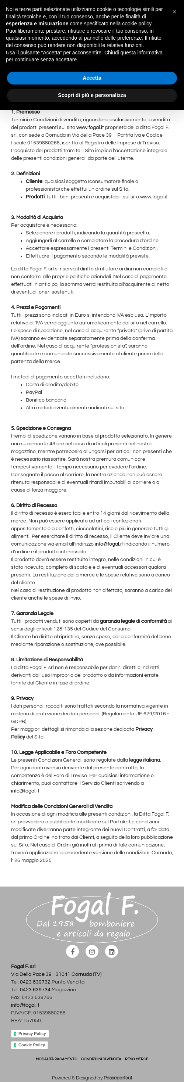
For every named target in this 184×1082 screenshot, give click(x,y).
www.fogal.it (90, 127)
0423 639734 (35, 989)
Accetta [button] (92, 78)
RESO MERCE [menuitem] (136, 1059)
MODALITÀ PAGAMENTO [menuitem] (56, 1059)
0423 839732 (35, 982)
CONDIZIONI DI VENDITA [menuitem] (101, 1059)
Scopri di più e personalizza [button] (92, 95)
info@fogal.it (109, 544)
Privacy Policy (32, 1033)
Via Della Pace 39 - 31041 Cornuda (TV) (56, 974)
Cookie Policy (31, 1045)
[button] (174, 12)
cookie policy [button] (136, 23)
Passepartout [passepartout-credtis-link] (118, 1078)
